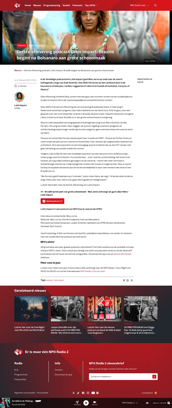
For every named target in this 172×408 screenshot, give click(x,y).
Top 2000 (91, 5)
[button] (77, 403)
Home (28, 5)
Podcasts (77, 5)
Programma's (21, 375)
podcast (49, 280)
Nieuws (37, 5)
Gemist (66, 5)
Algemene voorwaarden (24, 393)
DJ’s (16, 370)
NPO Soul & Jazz (139, 5)
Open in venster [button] (161, 403)
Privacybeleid (42, 393)
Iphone (116, 254)
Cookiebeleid (147, 393)
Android (127, 254)
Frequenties (20, 379)
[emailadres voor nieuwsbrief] (123, 376)
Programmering (51, 5)
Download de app (63, 375)
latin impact (59, 280)
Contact (59, 370)
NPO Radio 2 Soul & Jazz (92, 271)
